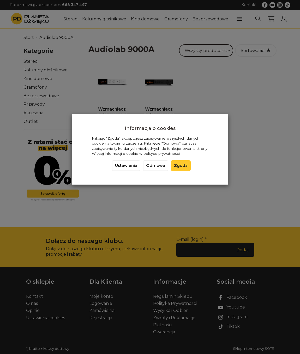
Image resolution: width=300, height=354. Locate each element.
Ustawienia (126, 165)
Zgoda (181, 165)
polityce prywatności (161, 153)
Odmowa (155, 165)
